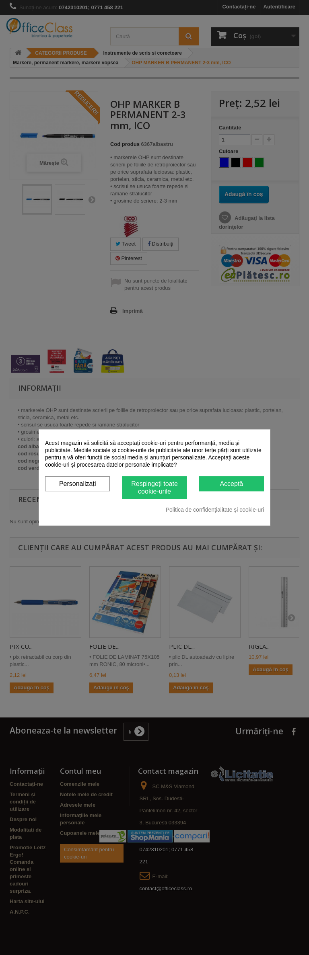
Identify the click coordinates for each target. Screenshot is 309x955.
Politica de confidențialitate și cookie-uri (215, 509)
